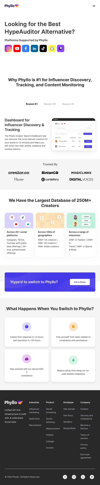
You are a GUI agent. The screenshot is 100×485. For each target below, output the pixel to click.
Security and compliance (86, 417)
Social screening (51, 411)
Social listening (50, 420)
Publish (50, 435)
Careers (84, 409)
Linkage (50, 441)
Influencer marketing (34, 411)
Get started (69, 409)
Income (49, 447)
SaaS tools (34, 418)
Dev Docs (68, 415)
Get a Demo (80, 282)
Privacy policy (84, 446)
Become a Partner (85, 427)
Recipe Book (69, 428)
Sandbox (67, 421)
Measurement (53, 428)
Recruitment (35, 425)
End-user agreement (85, 456)
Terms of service (84, 437)
